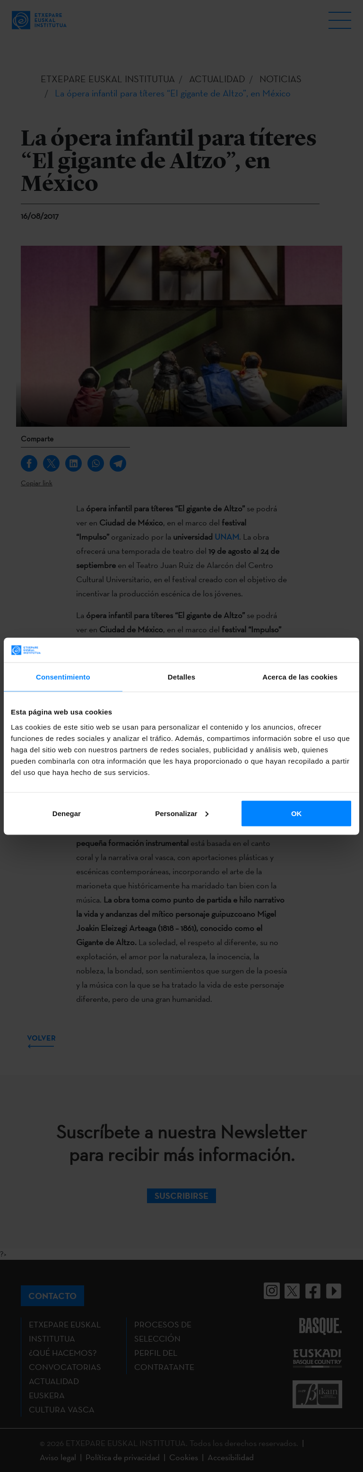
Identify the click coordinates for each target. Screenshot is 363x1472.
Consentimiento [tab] (63, 677)
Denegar (66, 813)
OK (296, 813)
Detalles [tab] (181, 677)
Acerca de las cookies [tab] (299, 677)
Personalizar (181, 813)
